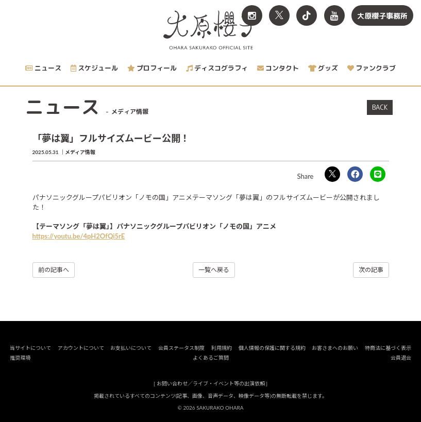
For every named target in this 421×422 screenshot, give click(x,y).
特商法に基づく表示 (388, 348)
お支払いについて (130, 348)
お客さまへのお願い (335, 348)
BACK (380, 107)
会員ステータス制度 (181, 348)
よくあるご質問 (211, 358)
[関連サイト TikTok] (306, 15)
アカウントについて (81, 348)
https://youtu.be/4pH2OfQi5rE (78, 236)
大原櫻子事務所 (382, 16)
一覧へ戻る (213, 270)
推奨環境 (20, 358)
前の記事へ (53, 270)
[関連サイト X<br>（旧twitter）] (279, 15)
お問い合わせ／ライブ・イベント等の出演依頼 (211, 383)
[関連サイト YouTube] (334, 15)
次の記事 (371, 270)
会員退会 (401, 358)
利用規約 (221, 348)
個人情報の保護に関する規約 (272, 348)
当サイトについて (30, 348)
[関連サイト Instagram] (252, 15)
